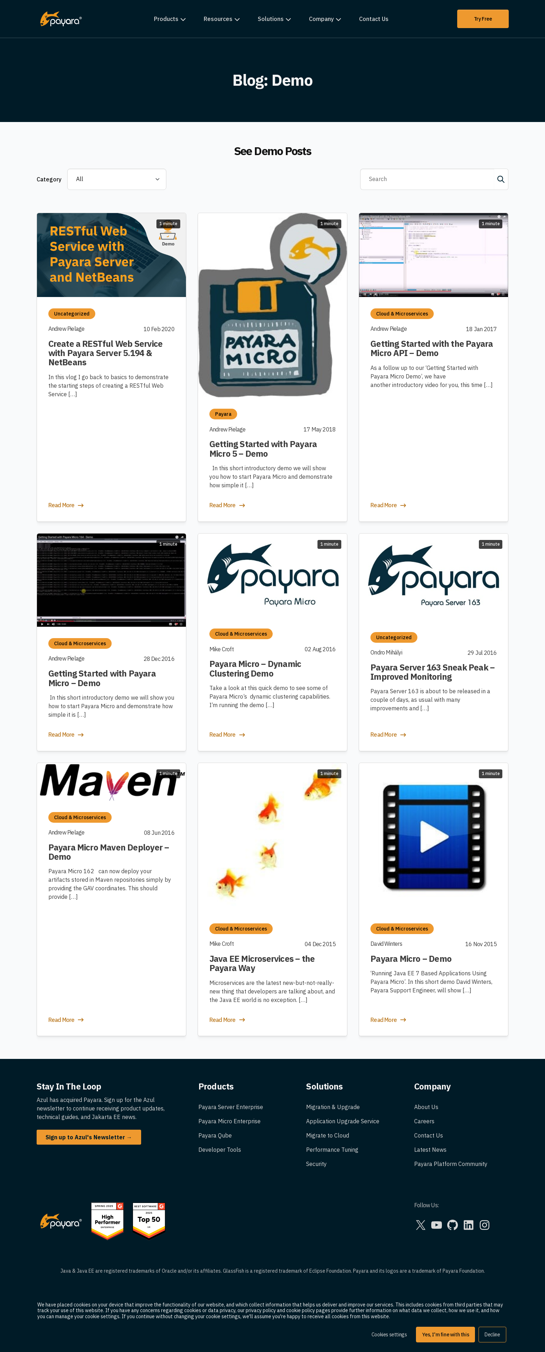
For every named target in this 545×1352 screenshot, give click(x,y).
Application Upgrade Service (342, 1121)
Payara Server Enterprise (230, 1106)
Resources (218, 18)
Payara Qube (215, 1135)
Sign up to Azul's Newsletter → (89, 1137)
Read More (66, 505)
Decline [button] (492, 1334)
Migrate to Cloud (327, 1135)
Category (49, 179)
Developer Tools (219, 1149)
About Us (426, 1106)
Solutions (271, 18)
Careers (424, 1121)
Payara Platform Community (450, 1163)
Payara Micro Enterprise (229, 1121)
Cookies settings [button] (389, 1334)
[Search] (427, 179)
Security (316, 1163)
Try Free (483, 19)
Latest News (430, 1149)
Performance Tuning (332, 1149)
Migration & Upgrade (333, 1106)
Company (321, 18)
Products (166, 18)
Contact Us (374, 18)
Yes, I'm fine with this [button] (445, 1334)
